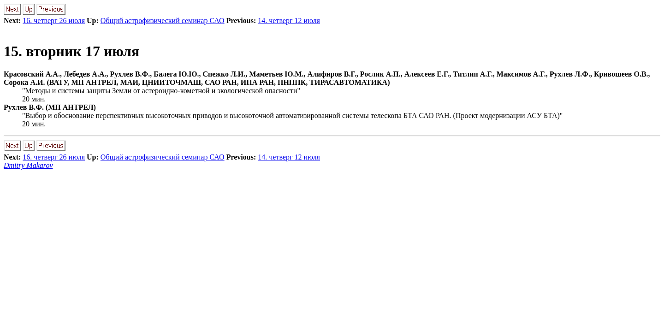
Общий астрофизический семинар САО (163, 20)
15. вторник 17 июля (71, 51)
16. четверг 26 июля (54, 20)
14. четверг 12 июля (289, 20)
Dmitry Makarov (28, 165)
